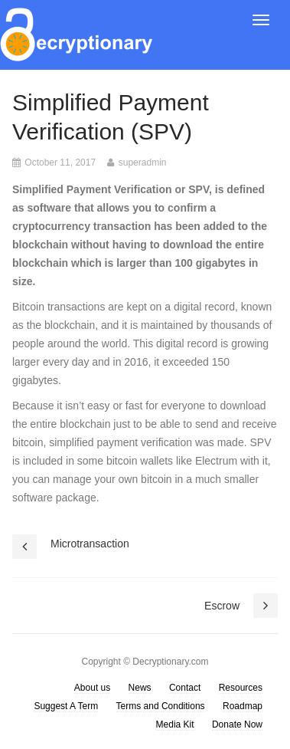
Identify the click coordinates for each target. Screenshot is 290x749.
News (140, 687)
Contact (184, 687)
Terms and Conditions (160, 706)
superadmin (143, 162)
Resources (240, 687)
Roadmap (242, 706)
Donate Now (237, 724)
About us (92, 687)
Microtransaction (90, 543)
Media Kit (175, 724)
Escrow (221, 606)
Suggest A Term (66, 706)
